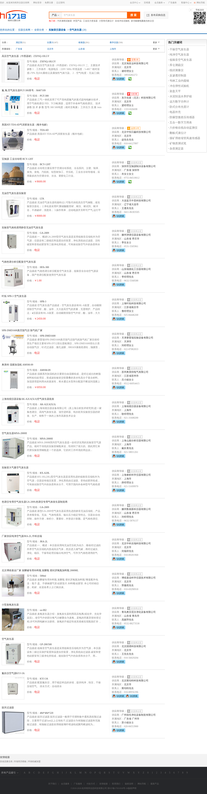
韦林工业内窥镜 (178, 80)
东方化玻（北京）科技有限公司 (139, 97)
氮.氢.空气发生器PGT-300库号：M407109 (24, 90)
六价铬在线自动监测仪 (182, 127)
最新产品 (154, 784)
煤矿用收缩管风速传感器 (184, 138)
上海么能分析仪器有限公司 (136, 440)
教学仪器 (114, 42)
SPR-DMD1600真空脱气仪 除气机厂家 (22, 330)
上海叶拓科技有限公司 (134, 303)
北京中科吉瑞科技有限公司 (136, 543)
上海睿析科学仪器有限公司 (136, 475)
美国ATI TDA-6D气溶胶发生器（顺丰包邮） (25, 124)
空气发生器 (8, 639)
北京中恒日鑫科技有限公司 (136, 132)
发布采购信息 (156, 15)
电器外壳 (174, 112)
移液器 (81, 42)
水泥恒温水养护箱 (180, 96)
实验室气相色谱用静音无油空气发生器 (22, 227)
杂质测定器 (176, 148)
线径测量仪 (176, 70)
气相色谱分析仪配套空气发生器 (19, 262)
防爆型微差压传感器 (181, 117)
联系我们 (116, 784)
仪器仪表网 (24, 30)
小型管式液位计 (106, 21)
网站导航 (199, 2)
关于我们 (52, 784)
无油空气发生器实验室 (14, 193)
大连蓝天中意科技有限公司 (136, 200)
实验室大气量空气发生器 (15, 467)
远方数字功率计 (178, 101)
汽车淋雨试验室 (64, 21)
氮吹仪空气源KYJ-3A (13, 673)
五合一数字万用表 (180, 122)
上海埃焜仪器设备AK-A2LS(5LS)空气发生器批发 (28, 399)
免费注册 (49, 2)
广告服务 (172, 2)
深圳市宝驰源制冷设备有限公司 (139, 166)
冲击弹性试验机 (178, 85)
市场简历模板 (20, 761)
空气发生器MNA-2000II (14, 433)
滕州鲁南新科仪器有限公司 (136, 509)
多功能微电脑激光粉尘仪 (142, 21)
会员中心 (135, 2)
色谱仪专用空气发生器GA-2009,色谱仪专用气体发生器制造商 (34, 502)
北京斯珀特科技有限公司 (135, 680)
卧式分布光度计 (178, 106)
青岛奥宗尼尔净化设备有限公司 (139, 612)
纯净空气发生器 (178, 54)
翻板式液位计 (177, 132)
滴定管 (19, 42)
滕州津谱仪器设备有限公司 (136, 235)
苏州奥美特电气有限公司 (135, 372)
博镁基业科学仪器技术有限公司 (139, 577)
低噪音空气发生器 (180, 59)
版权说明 (129, 784)
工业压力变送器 (90, 21)
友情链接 (103, 784)
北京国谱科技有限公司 (134, 646)
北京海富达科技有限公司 (135, 63)
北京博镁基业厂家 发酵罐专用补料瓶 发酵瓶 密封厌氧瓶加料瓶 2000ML (40, 570)
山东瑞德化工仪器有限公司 (136, 269)
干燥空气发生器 (178, 49)
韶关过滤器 (8, 707)
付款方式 (91, 784)
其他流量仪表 (6, 761)
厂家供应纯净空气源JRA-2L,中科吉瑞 (22, 536)
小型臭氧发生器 (10, 604)
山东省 (81, 49)
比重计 (50, 42)
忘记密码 (60, 2)
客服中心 (185, 2)
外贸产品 (77, 21)
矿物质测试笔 (177, 143)
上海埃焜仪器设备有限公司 (136, 406)
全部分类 (39, 30)
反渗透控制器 (177, 75)
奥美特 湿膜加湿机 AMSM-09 (17, 364)
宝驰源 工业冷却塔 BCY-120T (17, 159)
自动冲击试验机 (122, 21)
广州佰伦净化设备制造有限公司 (139, 715)
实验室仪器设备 (57, 30)
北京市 (50, 49)
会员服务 (158, 2)
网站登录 (37, 2)
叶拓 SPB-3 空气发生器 (14, 296)
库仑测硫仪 (176, 65)
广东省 (19, 49)
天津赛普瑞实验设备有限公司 (137, 337)
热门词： (53, 21)
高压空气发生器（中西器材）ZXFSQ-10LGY (25, 56)
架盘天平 (174, 91)
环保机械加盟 (34, 761)
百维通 (147, 2)
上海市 (113, 49)
